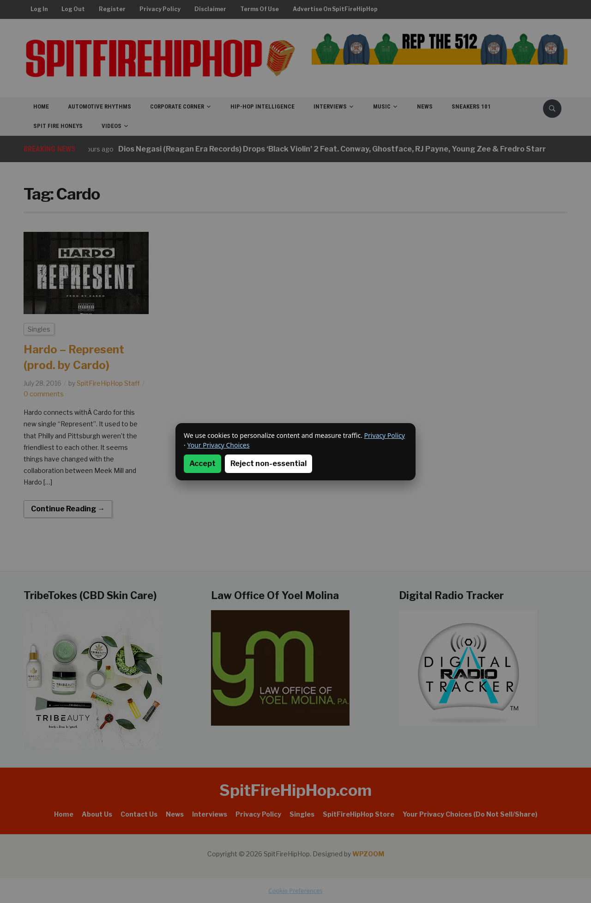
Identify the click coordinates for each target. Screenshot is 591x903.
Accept (202, 463)
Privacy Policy (384, 435)
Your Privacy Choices (218, 445)
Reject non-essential (268, 463)
